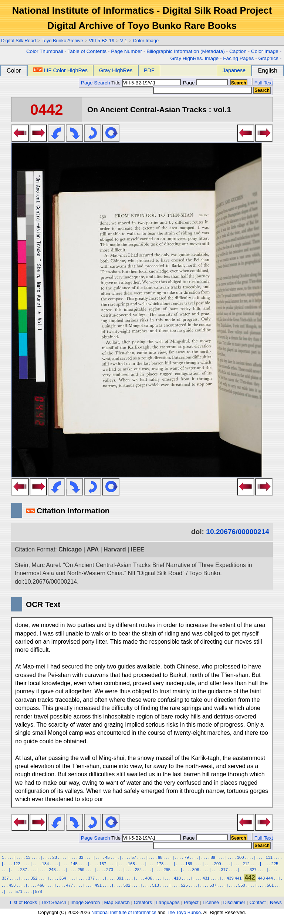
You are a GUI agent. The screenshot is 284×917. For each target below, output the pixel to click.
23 (54, 857)
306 (195, 869)
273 (109, 869)
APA (93, 549)
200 (217, 863)
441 (238, 878)
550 (241, 885)
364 (62, 878)
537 (212, 885)
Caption (238, 51)
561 (270, 885)
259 (81, 869)
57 (133, 857)
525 (184, 885)
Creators (143, 902)
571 (19, 891)
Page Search (95, 83)
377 (91, 878)
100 (240, 857)
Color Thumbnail (44, 51)
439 (230, 878)
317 (224, 869)
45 (107, 857)
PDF (149, 70)
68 (160, 857)
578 (38, 891)
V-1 (123, 40)
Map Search (117, 902)
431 (206, 878)
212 (246, 863)
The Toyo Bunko (184, 912)
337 (5, 878)
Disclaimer (234, 902)
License (211, 902)
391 (120, 878)
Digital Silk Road (18, 40)
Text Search (54, 902)
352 (34, 878)
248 (52, 869)
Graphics (268, 58)
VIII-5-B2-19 (101, 40)
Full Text (263, 83)
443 (261, 878)
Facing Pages (238, 58)
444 (269, 878)
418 (177, 878)
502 (127, 885)
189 (188, 863)
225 (274, 863)
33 (81, 857)
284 (138, 869)
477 (69, 885)
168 (131, 863)
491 (98, 885)
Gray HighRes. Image (194, 58)
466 (40, 885)
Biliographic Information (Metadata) (185, 51)
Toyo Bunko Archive (62, 40)
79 (186, 857)
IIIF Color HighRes (60, 70)
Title (146, 83)
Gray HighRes (115, 70)
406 (148, 878)
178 (160, 863)
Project (191, 902)
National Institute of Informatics (123, 912)
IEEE (137, 549)
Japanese (234, 70)
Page (205, 83)
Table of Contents (86, 51)
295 (166, 869)
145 (74, 863)
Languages (167, 902)
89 (212, 857)
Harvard (115, 549)
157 (102, 863)
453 (12, 885)
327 (253, 869)
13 (28, 857)
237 (23, 869)
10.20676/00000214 (237, 532)
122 (16, 863)
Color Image (146, 40)
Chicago (70, 549)
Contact (258, 902)
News (276, 902)
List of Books (23, 902)
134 (45, 863)
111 (269, 857)
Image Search (85, 902)
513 (155, 885)
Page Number (126, 51)
